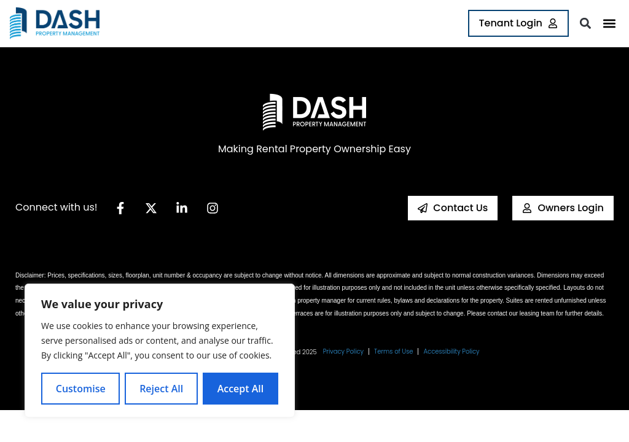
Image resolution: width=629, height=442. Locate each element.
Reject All (161, 388)
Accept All (240, 388)
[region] (160, 350)
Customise (81, 388)
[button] (609, 24)
